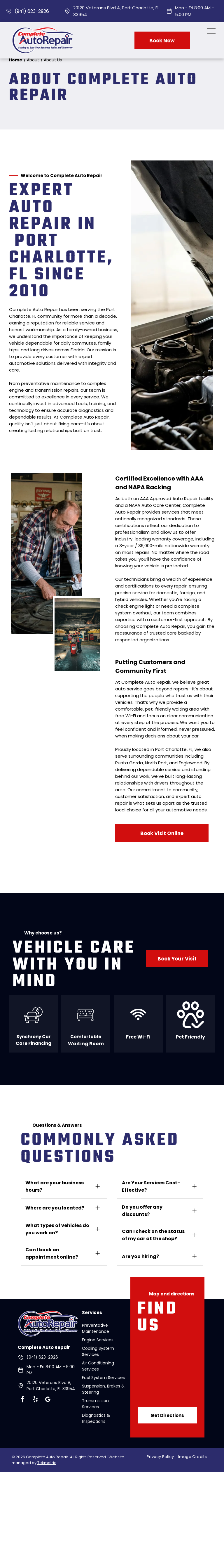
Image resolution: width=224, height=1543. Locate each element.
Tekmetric (46, 1463)
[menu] (211, 31)
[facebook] (22, 1400)
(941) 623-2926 (32, 11)
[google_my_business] (47, 1400)
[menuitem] (162, 1456)
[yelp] (35, 1400)
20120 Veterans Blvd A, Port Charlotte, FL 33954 (51, 1386)
